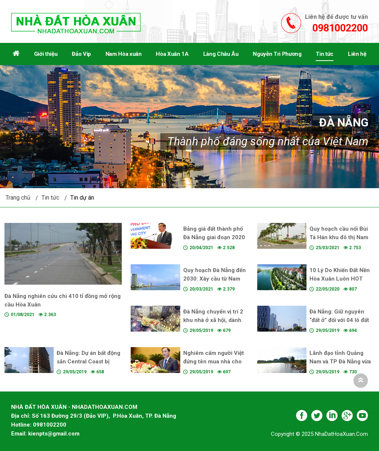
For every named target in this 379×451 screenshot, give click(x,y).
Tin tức (50, 197)
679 (224, 330)
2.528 (226, 247)
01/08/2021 (22, 314)
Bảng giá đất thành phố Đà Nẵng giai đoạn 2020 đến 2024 (214, 237)
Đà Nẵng (343, 122)
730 (350, 371)
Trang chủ (18, 197)
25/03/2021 (327, 247)
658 (97, 371)
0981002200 (340, 28)
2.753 (352, 247)
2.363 (47, 314)
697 (224, 371)
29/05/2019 (201, 330)
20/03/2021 (201, 289)
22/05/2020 (327, 289)
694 (350, 330)
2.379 (226, 289)
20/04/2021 (201, 247)
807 (350, 289)
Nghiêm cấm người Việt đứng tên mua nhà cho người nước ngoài (213, 361)
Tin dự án (82, 197)
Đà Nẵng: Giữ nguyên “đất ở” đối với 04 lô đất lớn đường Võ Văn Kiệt (339, 320)
